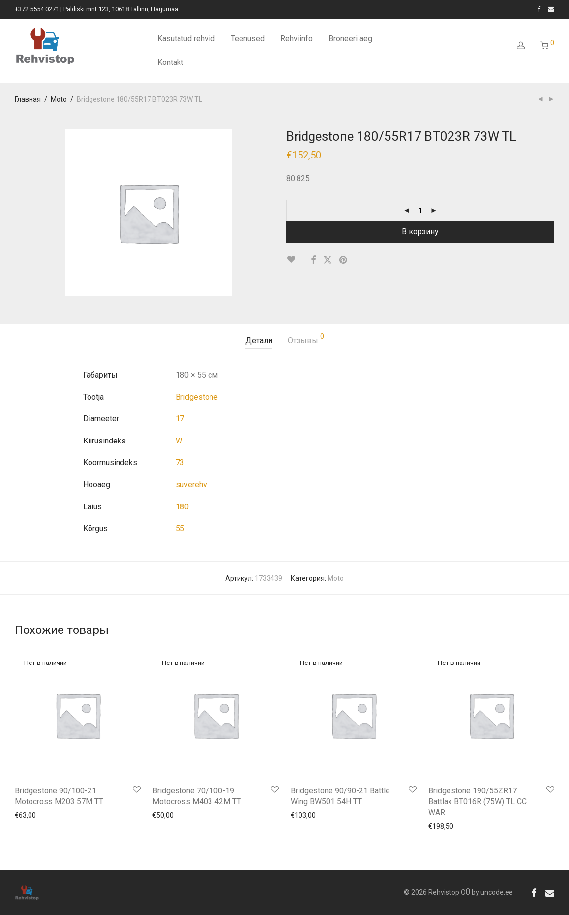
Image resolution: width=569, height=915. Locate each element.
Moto (59, 99)
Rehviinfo (296, 38)
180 (182, 506)
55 (180, 528)
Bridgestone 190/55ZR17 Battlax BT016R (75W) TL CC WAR (477, 802)
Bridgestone (197, 397)
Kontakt (170, 62)
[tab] (259, 341)
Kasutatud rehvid (186, 38)
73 (180, 462)
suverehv (191, 484)
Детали (258, 340)
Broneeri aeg (350, 38)
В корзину (420, 231)
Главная (28, 99)
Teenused (248, 38)
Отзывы (306, 339)
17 (180, 418)
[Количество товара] (420, 210)
